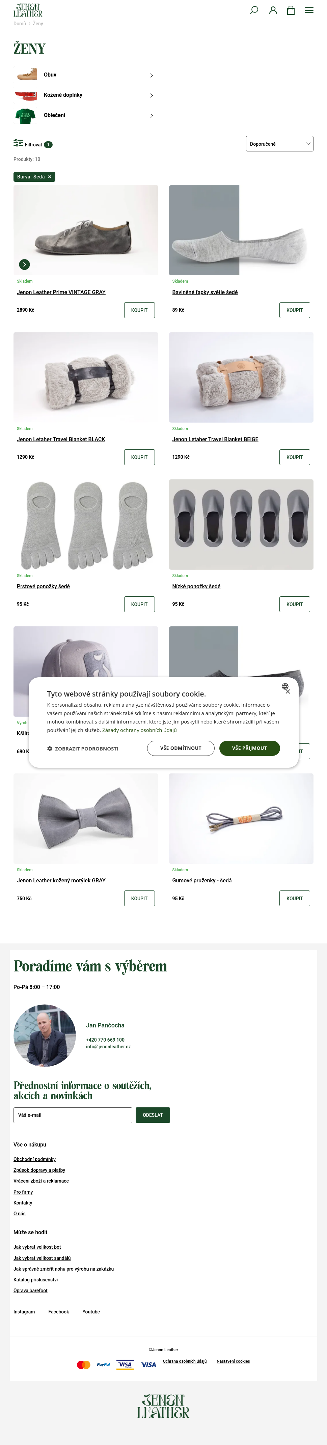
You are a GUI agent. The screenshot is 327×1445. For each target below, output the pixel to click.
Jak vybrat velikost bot (37, 1247)
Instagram (24, 1311)
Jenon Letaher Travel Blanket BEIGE (215, 440)
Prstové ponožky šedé (43, 587)
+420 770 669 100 (105, 1040)
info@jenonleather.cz (108, 1046)
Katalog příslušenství (35, 1279)
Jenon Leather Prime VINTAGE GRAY (61, 292)
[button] (83, 748)
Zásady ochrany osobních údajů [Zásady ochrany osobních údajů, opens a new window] (139, 730)
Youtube (91, 1311)
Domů (19, 23)
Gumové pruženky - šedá (202, 881)
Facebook (59, 1311)
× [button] (287, 692)
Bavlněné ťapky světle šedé (205, 292)
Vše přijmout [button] (249, 748)
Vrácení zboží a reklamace (41, 1181)
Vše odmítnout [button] (180, 748)
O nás (19, 1213)
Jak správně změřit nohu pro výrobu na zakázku (63, 1269)
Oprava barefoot (30, 1290)
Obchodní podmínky (34, 1159)
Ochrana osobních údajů (185, 1361)
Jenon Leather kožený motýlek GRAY (61, 881)
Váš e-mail (30, 1115)
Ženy (38, 23)
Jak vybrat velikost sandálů (42, 1258)
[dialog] (164, 722)
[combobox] (286, 686)
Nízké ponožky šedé (196, 587)
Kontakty (22, 1203)
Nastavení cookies (233, 1361)
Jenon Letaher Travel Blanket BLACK (61, 440)
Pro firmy (23, 1192)
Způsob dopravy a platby (39, 1170)
